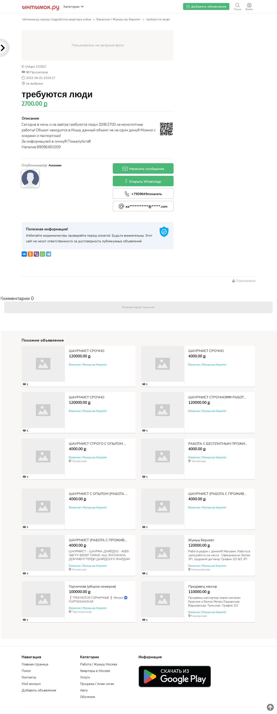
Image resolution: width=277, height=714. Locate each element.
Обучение (87, 697)
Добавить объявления (39, 690)
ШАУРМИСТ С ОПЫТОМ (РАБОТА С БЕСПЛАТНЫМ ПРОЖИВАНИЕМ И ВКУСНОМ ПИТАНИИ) (99, 494)
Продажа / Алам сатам (97, 684)
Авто (84, 690)
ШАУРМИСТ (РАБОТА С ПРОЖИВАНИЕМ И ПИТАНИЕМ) (217, 494)
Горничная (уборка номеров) (92, 586)
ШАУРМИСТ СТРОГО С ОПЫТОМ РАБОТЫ (99, 444)
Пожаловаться (243, 281)
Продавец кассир (201, 586)
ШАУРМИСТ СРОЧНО (86, 351)
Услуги (85, 677)
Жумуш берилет (200, 540)
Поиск (26, 671)
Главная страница (35, 664)
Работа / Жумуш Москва (98, 664)
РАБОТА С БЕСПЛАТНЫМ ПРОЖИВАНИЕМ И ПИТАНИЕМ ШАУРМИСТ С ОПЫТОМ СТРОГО (217, 444)
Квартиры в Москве (95, 671)
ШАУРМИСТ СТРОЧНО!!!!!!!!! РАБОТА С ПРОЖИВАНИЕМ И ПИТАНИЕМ (217, 397)
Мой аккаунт (31, 684)
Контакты (29, 677)
